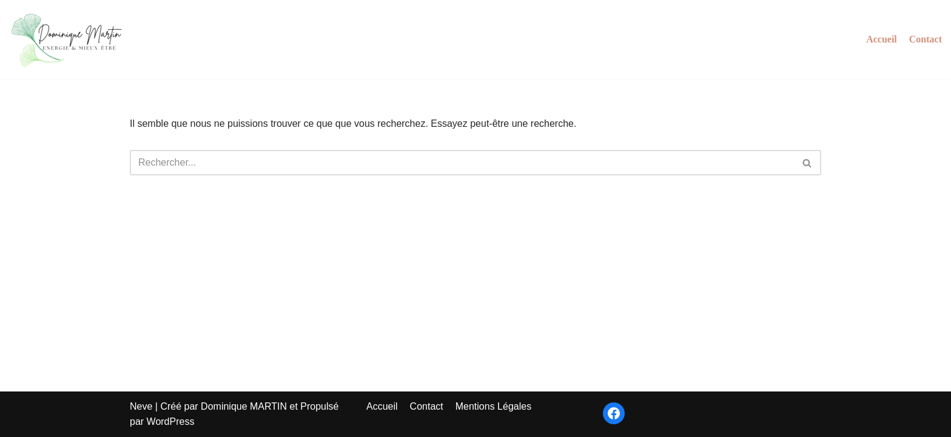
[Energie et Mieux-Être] (69, 39)
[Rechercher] (462, 162)
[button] (807, 163)
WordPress (171, 421)
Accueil (881, 39)
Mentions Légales (493, 406)
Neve (141, 406)
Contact (925, 39)
